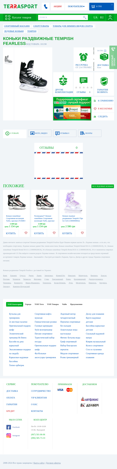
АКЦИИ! (58, 6)
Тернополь (47, 283)
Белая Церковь (59, 283)
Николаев (71, 275)
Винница (94, 275)
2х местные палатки (18, 322)
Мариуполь (83, 275)
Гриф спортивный (68, 341)
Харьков (13, 275)
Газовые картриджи (44, 326)
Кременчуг (18, 283)
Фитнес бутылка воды (70, 338)
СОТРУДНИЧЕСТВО (41, 391)
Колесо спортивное (94, 345)
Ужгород (6, 286)
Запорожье (48, 275)
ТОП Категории (14, 304)
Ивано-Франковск (32, 283)
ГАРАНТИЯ (11, 404)
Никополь (92, 283)
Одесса (22, 275)
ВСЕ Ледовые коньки (102, 186)
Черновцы (7, 283)
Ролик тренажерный (69, 357)
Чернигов (16, 279)
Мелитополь (80, 283)
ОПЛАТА (10, 398)
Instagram (13, 435)
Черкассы (27, 279)
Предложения (76, 304)
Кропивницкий (79, 279)
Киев (5, 275)
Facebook (13, 427)
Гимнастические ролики (46, 322)
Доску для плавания (95, 314)
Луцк (71, 283)
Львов (39, 275)
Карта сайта (39, 463)
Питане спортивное (43, 334)
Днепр (30, 275)
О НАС (34, 404)
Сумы (46, 279)
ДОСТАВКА (12, 391)
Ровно (68, 279)
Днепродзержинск (96, 279)
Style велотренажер (43, 330)
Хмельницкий (57, 279)
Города (28, 304)
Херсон (103, 275)
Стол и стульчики (94, 349)
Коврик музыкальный (96, 341)
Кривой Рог (60, 275)
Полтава (6, 279)
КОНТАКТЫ (37, 411)
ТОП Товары (53, 304)
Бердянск (103, 283)
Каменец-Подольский (21, 286)
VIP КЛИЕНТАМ (39, 398)
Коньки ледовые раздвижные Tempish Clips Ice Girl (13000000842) (72, 218)
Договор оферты (53, 463)
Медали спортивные (69, 353)
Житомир (37, 279)
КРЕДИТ (10, 411)
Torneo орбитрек (16, 365)
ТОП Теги (39, 304)
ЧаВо (64, 304)
